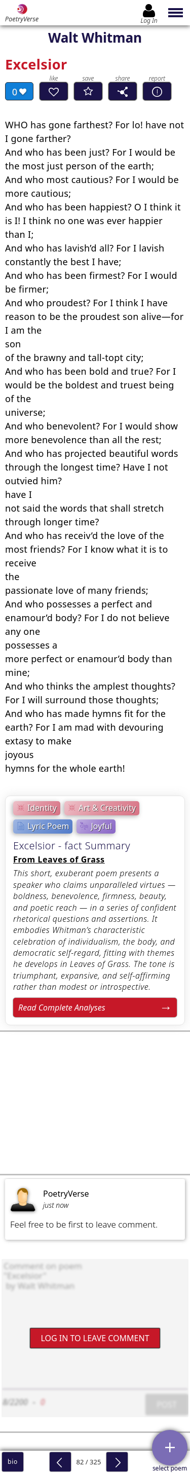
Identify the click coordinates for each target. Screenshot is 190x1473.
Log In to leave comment (95, 1338)
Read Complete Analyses (61, 1007)
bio (13, 1461)
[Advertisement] (95, 1103)
